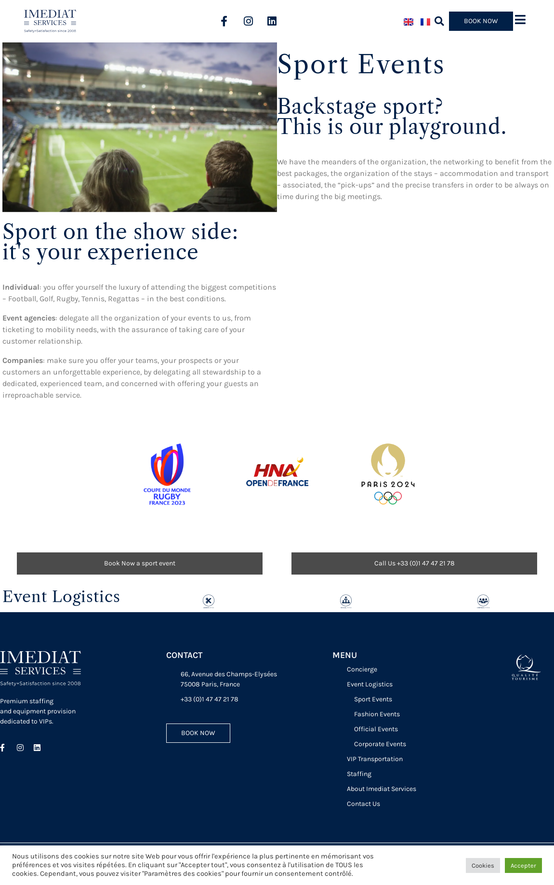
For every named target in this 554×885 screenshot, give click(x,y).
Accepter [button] (523, 865)
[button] (440, 21)
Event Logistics (61, 596)
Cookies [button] (483, 865)
